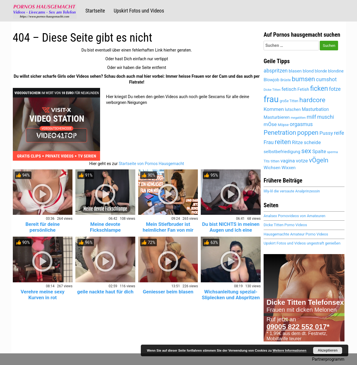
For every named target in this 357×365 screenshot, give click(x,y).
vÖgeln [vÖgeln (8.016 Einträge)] (318, 160)
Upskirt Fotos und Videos (139, 11)
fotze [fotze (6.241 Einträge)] (335, 89)
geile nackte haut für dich (105, 292)
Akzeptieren (328, 350)
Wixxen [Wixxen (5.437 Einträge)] (288, 167)
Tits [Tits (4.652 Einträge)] (267, 161)
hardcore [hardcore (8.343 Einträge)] (312, 100)
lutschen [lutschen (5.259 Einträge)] (293, 109)
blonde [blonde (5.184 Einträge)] (321, 71)
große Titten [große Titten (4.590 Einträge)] (289, 101)
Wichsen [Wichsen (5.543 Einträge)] (272, 167)
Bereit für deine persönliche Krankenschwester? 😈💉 (42, 230)
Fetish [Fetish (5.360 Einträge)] (303, 89)
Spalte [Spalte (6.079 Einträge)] (319, 151)
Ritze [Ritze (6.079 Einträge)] (297, 142)
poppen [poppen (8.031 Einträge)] (307, 132)
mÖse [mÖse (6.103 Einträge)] (270, 124)
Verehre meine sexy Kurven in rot (43, 294)
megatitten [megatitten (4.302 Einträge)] (298, 118)
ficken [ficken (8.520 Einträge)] (319, 89)
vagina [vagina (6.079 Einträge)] (287, 161)
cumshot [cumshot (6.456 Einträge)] (326, 79)
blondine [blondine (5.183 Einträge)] (336, 71)
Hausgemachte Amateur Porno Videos (296, 234)
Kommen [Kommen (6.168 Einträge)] (274, 109)
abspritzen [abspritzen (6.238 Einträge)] (276, 71)
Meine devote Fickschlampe (105, 227)
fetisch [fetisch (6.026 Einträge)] (289, 89)
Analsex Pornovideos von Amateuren (294, 216)
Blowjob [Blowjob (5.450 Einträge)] (271, 79)
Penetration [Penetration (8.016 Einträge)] (280, 132)
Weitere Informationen (289, 350)
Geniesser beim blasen (168, 292)
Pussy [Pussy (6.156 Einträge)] (326, 133)
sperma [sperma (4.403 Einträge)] (332, 152)
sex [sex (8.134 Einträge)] (306, 151)
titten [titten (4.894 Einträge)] (275, 161)
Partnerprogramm (328, 359)
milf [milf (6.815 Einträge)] (311, 117)
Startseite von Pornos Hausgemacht (151, 163)
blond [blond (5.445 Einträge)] (308, 71)
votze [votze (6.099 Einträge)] (302, 161)
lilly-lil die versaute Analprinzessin (292, 191)
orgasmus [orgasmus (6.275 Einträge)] (301, 124)
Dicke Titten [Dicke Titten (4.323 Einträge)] (272, 90)
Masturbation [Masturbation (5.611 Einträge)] (315, 109)
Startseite (95, 11)
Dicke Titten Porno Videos (285, 225)
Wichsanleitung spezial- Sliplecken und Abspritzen (231, 294)
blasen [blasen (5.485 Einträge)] (295, 71)
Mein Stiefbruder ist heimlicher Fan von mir (168, 227)
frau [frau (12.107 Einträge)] (271, 99)
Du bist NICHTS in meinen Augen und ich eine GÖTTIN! (230, 230)
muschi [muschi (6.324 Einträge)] (325, 117)
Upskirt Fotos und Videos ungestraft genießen (302, 243)
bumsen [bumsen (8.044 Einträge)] (303, 79)
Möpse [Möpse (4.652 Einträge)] (283, 125)
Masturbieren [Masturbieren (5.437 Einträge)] (277, 117)
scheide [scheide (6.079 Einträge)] (312, 142)
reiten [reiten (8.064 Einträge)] (283, 142)
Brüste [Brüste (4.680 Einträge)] (285, 80)
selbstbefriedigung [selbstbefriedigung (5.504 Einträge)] (282, 151)
